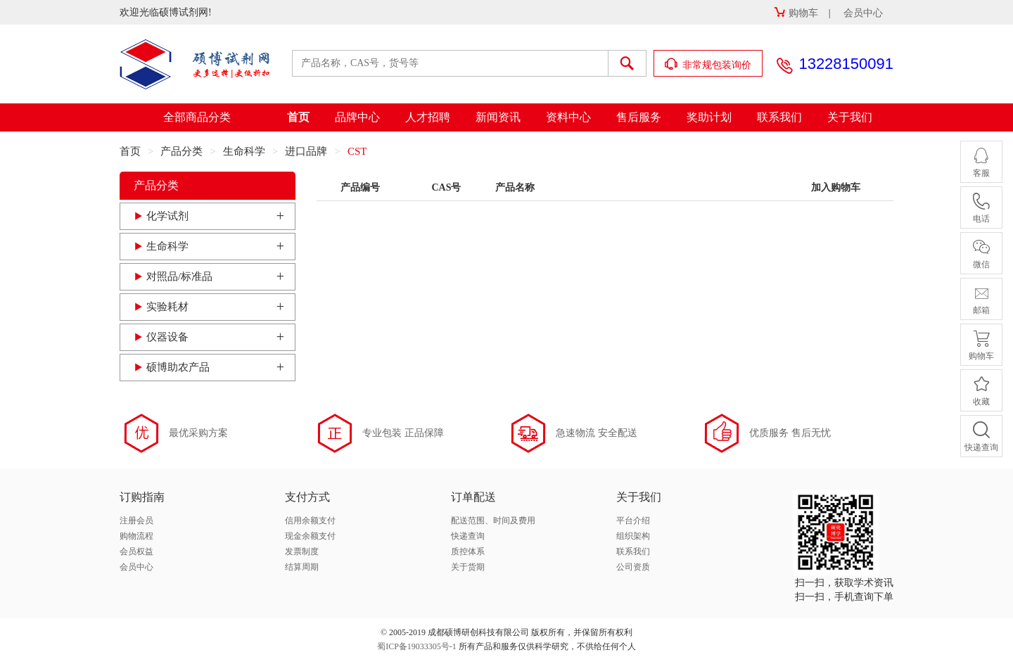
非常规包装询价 (708, 64)
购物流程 (136, 536)
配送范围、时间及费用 (493, 520)
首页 (298, 117)
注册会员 (136, 520)
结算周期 (302, 567)
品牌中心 (357, 117)
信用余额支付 (310, 520)
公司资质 (633, 567)
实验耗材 (167, 306)
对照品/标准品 (179, 276)
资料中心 (568, 117)
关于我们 (849, 117)
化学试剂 (167, 216)
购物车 (796, 13)
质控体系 (468, 551)
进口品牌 (306, 151)
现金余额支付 (310, 536)
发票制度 (302, 551)
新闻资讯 (498, 117)
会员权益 (136, 551)
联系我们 (779, 117)
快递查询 (468, 536)
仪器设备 (167, 337)
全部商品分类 (197, 117)
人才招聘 (427, 117)
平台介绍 (633, 520)
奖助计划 (709, 117)
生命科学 (244, 151)
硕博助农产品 (178, 367)
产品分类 (181, 151)
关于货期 (468, 567)
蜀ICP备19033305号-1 (417, 646)
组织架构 (633, 536)
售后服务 (638, 117)
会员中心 (863, 13)
